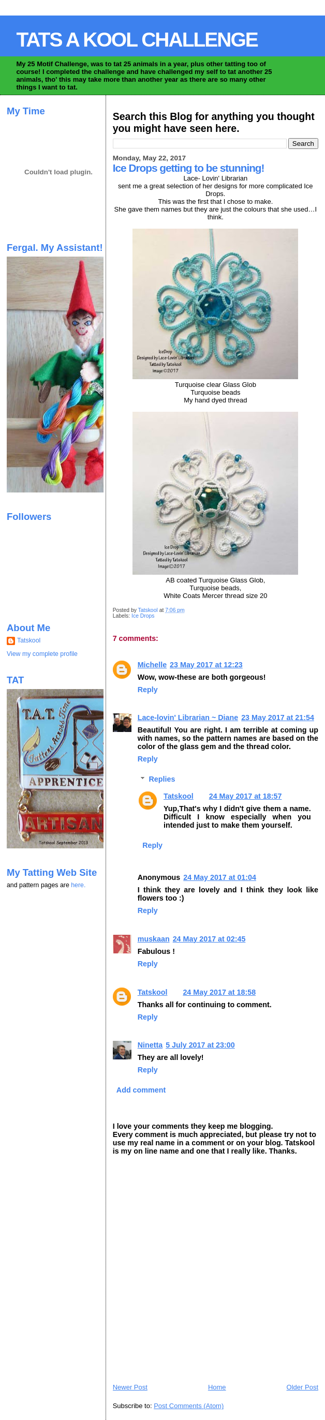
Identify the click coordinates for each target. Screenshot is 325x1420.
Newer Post (130, 1387)
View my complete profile (42, 653)
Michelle (152, 665)
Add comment (141, 1090)
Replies (162, 779)
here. (78, 885)
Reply (148, 689)
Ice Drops (142, 616)
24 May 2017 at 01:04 (219, 877)
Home (217, 1387)
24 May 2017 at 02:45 (209, 939)
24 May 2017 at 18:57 (245, 796)
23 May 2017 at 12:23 (206, 665)
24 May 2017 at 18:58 (219, 992)
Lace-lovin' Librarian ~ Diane (188, 717)
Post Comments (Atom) (189, 1406)
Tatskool (179, 796)
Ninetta (150, 1045)
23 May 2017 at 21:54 (277, 717)
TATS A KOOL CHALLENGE (136, 39)
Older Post (302, 1387)
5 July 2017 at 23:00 (200, 1045)
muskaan (154, 939)
